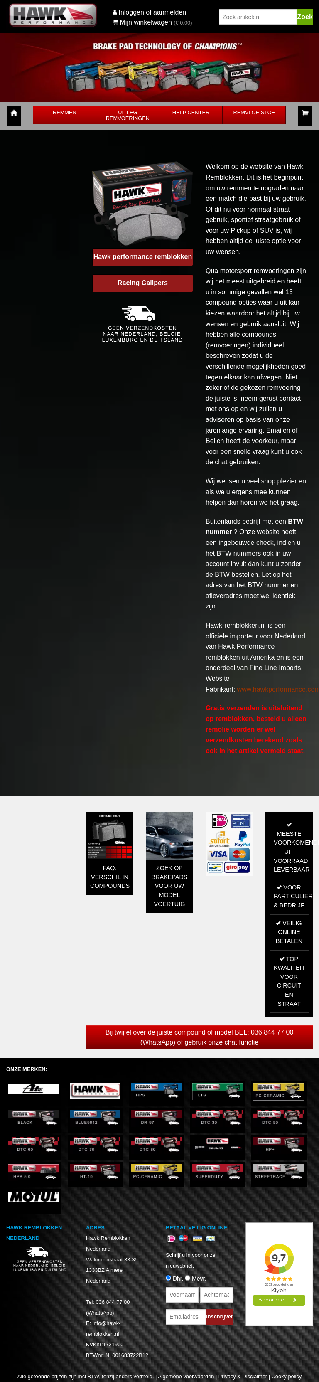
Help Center (190, 112)
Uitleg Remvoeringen (128, 115)
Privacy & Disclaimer (242, 1376)
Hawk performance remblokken (142, 256)
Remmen (64, 112)
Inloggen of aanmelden (152, 12)
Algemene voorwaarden (186, 1376)
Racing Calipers (143, 282)
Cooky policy (287, 1376)
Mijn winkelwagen (142, 22)
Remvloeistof (254, 112)
